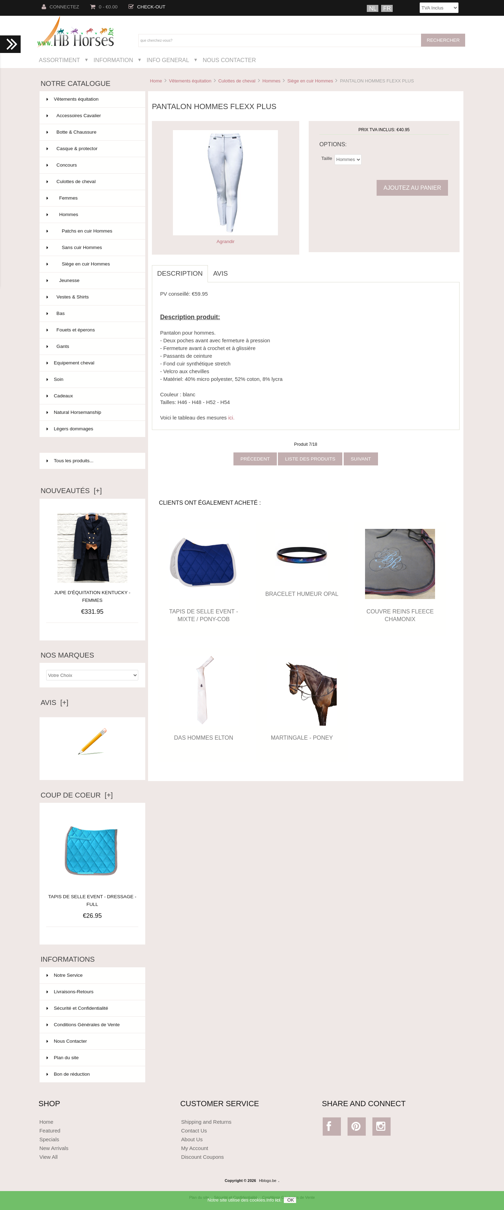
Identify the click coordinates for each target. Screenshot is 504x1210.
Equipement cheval (92, 363)
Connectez (60, 6)
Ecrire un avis (92, 765)
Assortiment (59, 60)
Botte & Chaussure (92, 132)
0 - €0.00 (104, 6)
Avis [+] (55, 702)
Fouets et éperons (92, 330)
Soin (92, 379)
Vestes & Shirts (92, 297)
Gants (92, 346)
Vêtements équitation (190, 80)
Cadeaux (92, 396)
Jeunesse (92, 280)
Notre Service (65, 975)
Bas (92, 313)
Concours (92, 165)
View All (48, 1157)
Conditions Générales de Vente (83, 1024)
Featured (49, 1131)
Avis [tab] (220, 273)
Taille (326, 158)
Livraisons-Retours (70, 991)
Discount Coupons (202, 1157)
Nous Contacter (229, 60)
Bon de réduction (68, 1074)
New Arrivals (53, 1148)
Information (113, 60)
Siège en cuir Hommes (310, 80)
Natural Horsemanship (92, 412)
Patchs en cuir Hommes (92, 231)
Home (156, 80)
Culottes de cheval (236, 80)
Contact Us (194, 1131)
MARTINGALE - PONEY (302, 737)
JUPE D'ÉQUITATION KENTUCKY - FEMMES (92, 596)
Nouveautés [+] (71, 491)
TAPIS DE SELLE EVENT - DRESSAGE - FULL (92, 896)
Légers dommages (92, 429)
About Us (192, 1139)
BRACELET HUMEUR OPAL (301, 594)
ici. (231, 418)
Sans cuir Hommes (92, 247)
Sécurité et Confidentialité (77, 1008)
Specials (49, 1139)
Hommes (271, 80)
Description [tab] (180, 273)
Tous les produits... (70, 460)
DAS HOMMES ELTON (203, 737)
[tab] (238, 269)
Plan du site (63, 1057)
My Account (194, 1148)
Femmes (92, 198)
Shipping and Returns (206, 1122)
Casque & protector (92, 149)
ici (277, 1203)
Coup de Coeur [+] (77, 795)
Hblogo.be (267, 1180)
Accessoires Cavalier (92, 116)
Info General (168, 60)
